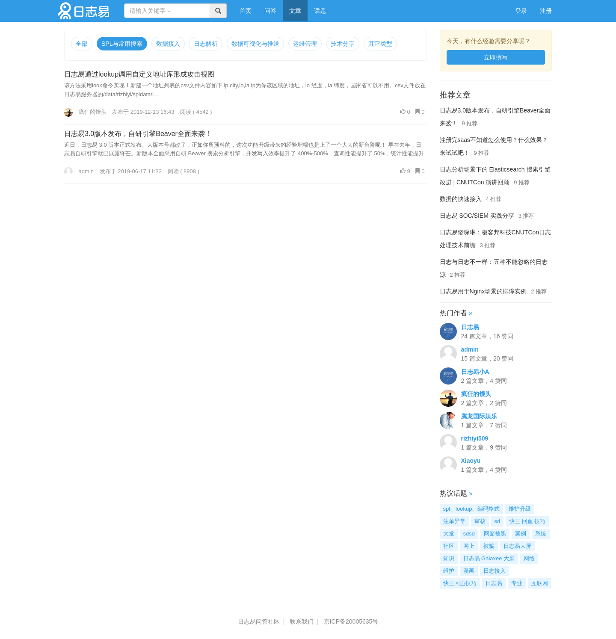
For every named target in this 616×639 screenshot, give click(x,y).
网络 (529, 558)
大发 (448, 533)
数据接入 (168, 43)
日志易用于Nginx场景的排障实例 (483, 291)
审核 (480, 521)
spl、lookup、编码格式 (471, 509)
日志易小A (475, 371)
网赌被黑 (495, 533)
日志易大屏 (517, 546)
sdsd (469, 533)
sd (497, 521)
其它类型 (380, 43)
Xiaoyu (471, 460)
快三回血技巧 (460, 583)
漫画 (468, 571)
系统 (540, 533)
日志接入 (494, 571)
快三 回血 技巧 (527, 521)
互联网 (539, 583)
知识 (448, 558)
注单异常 (454, 521)
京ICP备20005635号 (351, 621)
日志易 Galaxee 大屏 (489, 558)
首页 (249, 10)
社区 (448, 546)
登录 (521, 10)
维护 (448, 571)
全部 (82, 43)
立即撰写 (496, 57)
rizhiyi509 (475, 438)
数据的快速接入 (461, 198)
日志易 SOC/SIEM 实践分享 (477, 215)
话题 (320, 10)
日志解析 (206, 43)
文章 (295, 10)
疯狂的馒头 (85, 112)
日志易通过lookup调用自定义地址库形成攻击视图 (139, 74)
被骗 (489, 546)
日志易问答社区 (259, 621)
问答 (270, 10)
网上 (468, 546)
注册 (546, 10)
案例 (520, 533)
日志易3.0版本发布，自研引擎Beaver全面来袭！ (138, 133)
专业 (516, 583)
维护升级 (520, 509)
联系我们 (302, 621)
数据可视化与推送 (255, 43)
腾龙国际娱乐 (479, 416)
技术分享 (343, 43)
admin (79, 171)
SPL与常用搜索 (121, 43)
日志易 (470, 327)
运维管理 (305, 43)
